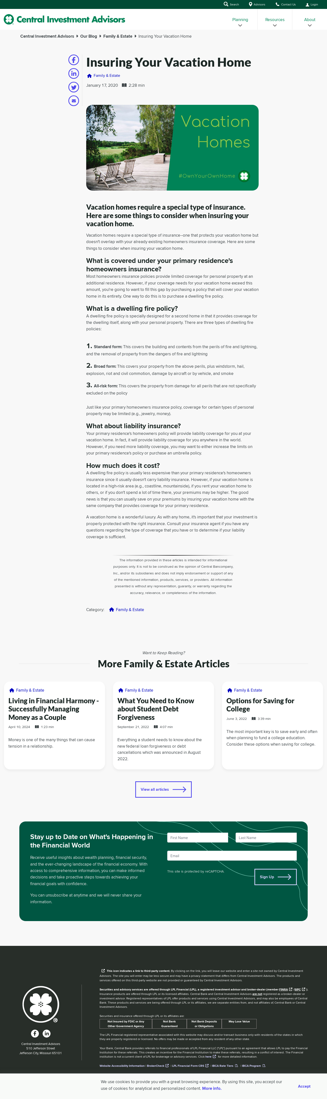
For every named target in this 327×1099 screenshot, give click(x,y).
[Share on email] (73, 100)
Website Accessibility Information (122, 1066)
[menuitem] (240, 19)
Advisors (257, 4)
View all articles (155, 789)
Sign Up (267, 877)
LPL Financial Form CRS (188, 1066)
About (309, 22)
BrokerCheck (155, 1066)
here (208, 1056)
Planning (240, 22)
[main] (163, 488)
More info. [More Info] (211, 1088)
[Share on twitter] (73, 87)
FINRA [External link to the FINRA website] (283, 989)
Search (231, 4)
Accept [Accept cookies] (304, 1086)
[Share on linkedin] (73, 73)
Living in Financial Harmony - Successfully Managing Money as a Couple (53, 708)
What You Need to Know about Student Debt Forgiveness (155, 708)
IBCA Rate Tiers (222, 1066)
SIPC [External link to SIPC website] (298, 989)
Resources (275, 22)
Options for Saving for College (260, 704)
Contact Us (285, 4)
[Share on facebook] (73, 60)
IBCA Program (251, 1066)
